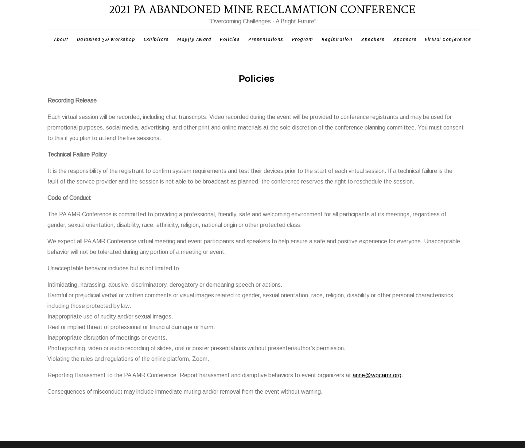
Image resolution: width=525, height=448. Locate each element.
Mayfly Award (194, 39)
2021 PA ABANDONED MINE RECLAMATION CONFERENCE (262, 9)
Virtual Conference (448, 39)
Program (302, 39)
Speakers (372, 39)
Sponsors (404, 39)
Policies (230, 39)
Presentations (265, 39)
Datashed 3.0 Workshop (106, 39)
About (61, 39)
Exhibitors (156, 39)
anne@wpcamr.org (377, 375)
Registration (337, 39)
